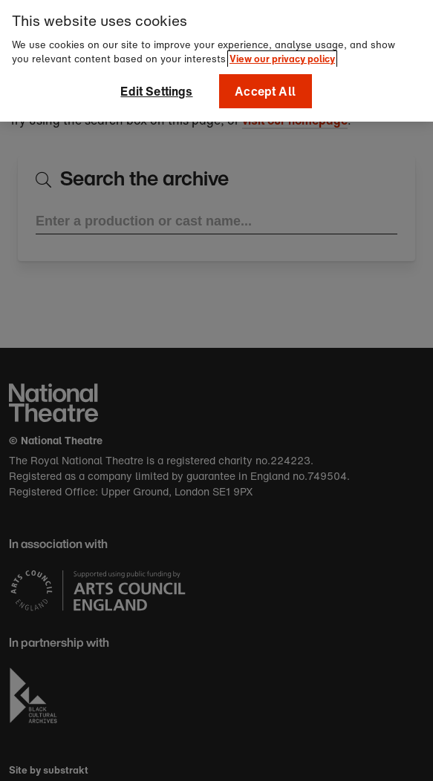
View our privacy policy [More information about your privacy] (282, 54)
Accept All (265, 87)
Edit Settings (156, 87)
